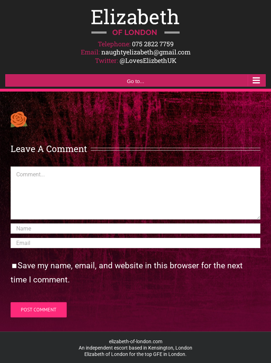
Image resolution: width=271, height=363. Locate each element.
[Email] (135, 243)
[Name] (135, 228)
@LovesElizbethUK (148, 60)
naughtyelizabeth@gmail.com (146, 52)
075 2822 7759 (153, 44)
